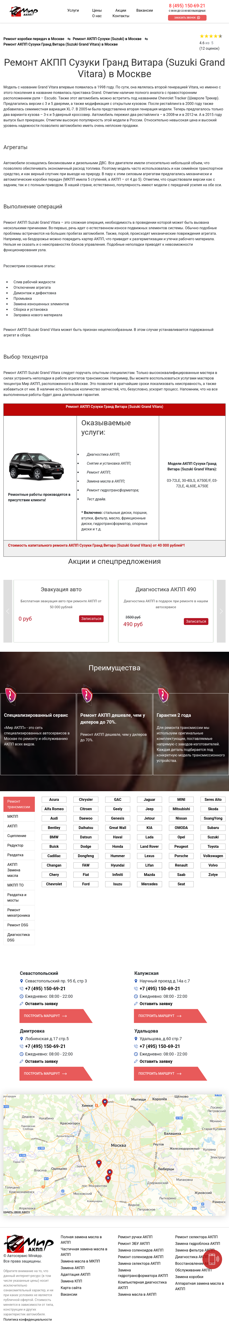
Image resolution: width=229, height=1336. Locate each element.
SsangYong (213, 818)
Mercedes (149, 884)
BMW (54, 837)
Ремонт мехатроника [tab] (18, 913)
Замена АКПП (73, 1268)
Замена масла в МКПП (80, 1261)
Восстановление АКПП (195, 1263)
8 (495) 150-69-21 (187, 5)
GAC (117, 799)
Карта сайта (71, 1288)
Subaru (213, 828)
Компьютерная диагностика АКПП (142, 1285)
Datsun (86, 837)
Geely (117, 809)
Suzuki (213, 837)
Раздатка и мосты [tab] (16, 897)
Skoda (213, 809)
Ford (85, 884)
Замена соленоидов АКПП (141, 1250)
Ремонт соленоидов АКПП (141, 1257)
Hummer (117, 856)
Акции (120, 10)
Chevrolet (54, 884)
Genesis (117, 818)
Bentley (54, 828)
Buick (54, 846)
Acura (54, 799)
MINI (181, 799)
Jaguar (149, 799)
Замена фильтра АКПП (195, 1250)
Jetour (149, 818)
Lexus (150, 856)
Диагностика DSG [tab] (18, 937)
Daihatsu (86, 828)
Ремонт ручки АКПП (135, 1237)
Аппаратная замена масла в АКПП (199, 1286)
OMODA (181, 828)
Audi (54, 818)
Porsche (181, 856)
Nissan (181, 818)
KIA (149, 828)
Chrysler (86, 799)
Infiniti (117, 874)
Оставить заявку (41, 1003)
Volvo (213, 865)
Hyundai (117, 865)
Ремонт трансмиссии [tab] (18, 804)
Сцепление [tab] (16, 836)
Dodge (86, 846)
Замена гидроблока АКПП (197, 1243)
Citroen (86, 809)
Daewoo (85, 818)
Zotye (213, 874)
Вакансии (144, 10)
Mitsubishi (181, 809)
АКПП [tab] (12, 826)
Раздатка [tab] (15, 855)
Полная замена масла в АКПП (81, 1240)
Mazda (149, 874)
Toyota (212, 846)
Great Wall (117, 828)
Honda (117, 846)
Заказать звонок (185, 17)
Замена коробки (189, 1277)
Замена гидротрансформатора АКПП (143, 1273)
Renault (181, 865)
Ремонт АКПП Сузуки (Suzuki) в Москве (107, 39)
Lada (150, 837)
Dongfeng (86, 856)
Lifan (149, 865)
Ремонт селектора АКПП (196, 1237)
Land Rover (149, 846)
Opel (181, 837)
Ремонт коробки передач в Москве (33, 39)
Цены (97, 10)
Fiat (86, 874)
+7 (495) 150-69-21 (45, 988)
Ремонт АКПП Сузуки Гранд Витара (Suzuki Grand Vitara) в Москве (60, 44)
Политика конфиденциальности (27, 1319)
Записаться (91, 618)
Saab (181, 874)
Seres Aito (212, 799)
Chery (54, 874)
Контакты (121, 16)
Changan (54, 865)
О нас (97, 16)
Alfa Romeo (54, 809)
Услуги (73, 10)
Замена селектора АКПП (139, 1263)
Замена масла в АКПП (137, 1294)
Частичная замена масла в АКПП (84, 1252)
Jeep (150, 809)
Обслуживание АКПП (193, 1270)
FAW (86, 865)
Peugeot (181, 846)
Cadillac (54, 856)
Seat (181, 884)
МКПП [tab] (12, 816)
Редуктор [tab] (15, 845)
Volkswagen (213, 856)
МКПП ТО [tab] (15, 885)
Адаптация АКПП (75, 1274)
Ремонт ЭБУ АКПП (134, 1243)
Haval (117, 837)
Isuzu (117, 884)
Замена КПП (71, 1281)
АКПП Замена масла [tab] (13, 870)
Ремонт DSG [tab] (17, 925)
